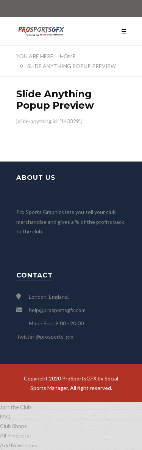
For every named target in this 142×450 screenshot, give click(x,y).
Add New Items (18, 445)
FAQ (5, 416)
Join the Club (15, 407)
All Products (14, 435)
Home (68, 56)
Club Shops (13, 426)
